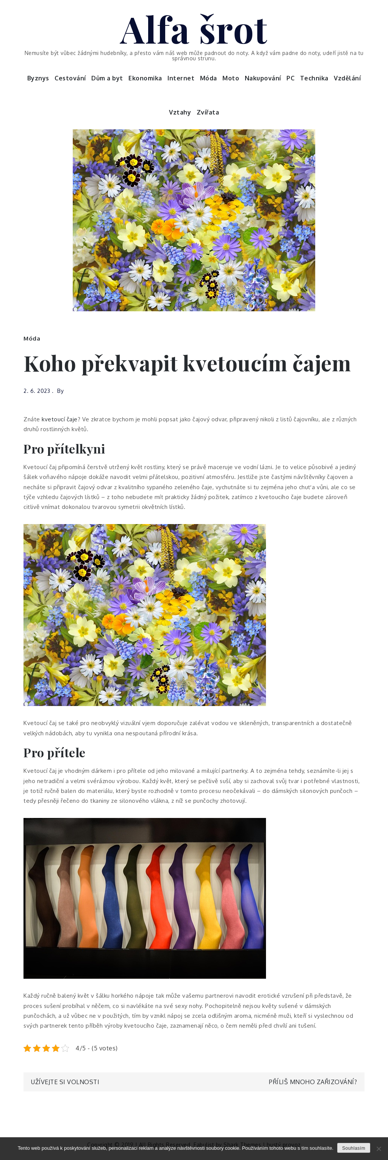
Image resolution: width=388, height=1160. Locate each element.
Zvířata (208, 112)
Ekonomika (145, 78)
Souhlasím (353, 1148)
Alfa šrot (194, 28)
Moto (230, 78)
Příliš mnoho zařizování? (313, 1082)
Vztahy (180, 112)
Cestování (70, 78)
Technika (314, 78)
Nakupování (263, 78)
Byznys (38, 78)
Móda (208, 78)
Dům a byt (107, 78)
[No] (378, 1148)
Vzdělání (347, 78)
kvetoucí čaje (60, 419)
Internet (180, 78)
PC (290, 78)
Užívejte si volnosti (65, 1082)
